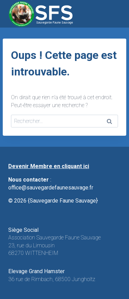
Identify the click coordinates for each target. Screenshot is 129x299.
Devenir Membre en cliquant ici (48, 166)
